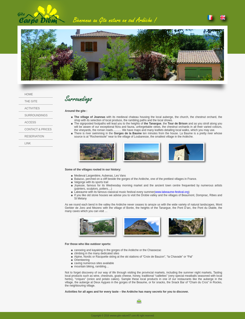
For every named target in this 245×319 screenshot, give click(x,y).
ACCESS (30, 122)
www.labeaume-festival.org (172, 192)
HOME (28, 94)
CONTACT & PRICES (38, 129)
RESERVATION (34, 136)
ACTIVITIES (32, 108)
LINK (27, 143)
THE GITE (30, 101)
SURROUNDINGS (36, 115)
